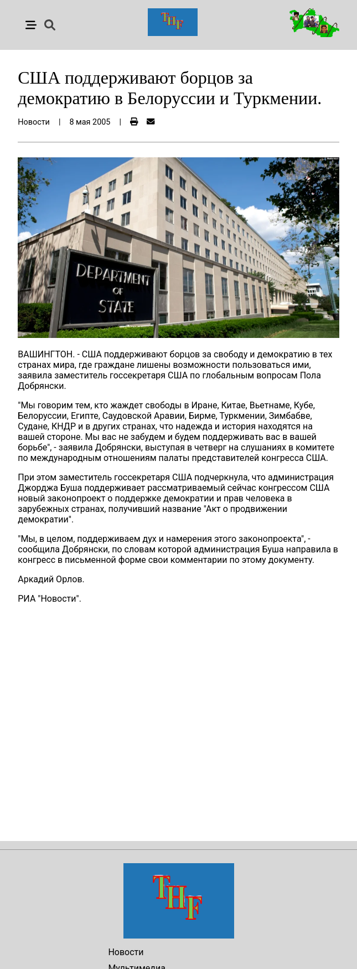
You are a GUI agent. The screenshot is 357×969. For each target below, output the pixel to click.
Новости (125, 952)
